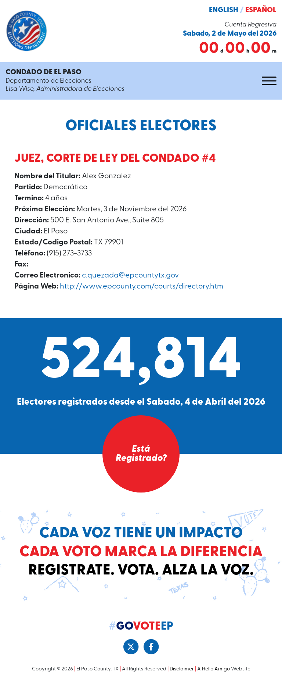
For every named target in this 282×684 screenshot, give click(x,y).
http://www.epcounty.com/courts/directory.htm (141, 286)
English (223, 10)
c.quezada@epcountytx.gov (130, 275)
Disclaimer (182, 669)
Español (260, 10)
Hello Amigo (216, 669)
